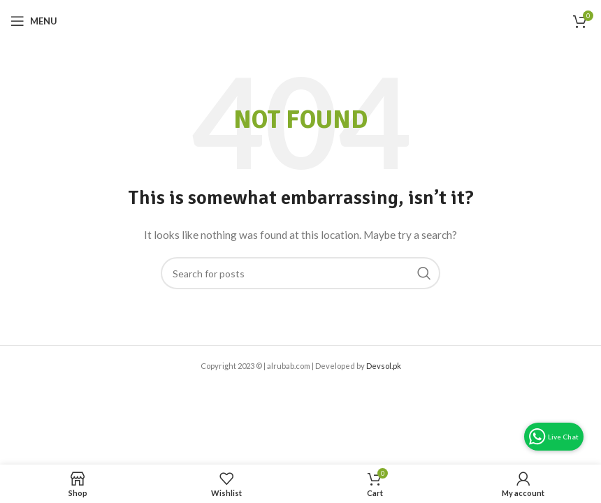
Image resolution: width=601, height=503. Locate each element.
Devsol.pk (383, 365)
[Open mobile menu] (33, 21)
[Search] (300, 273)
